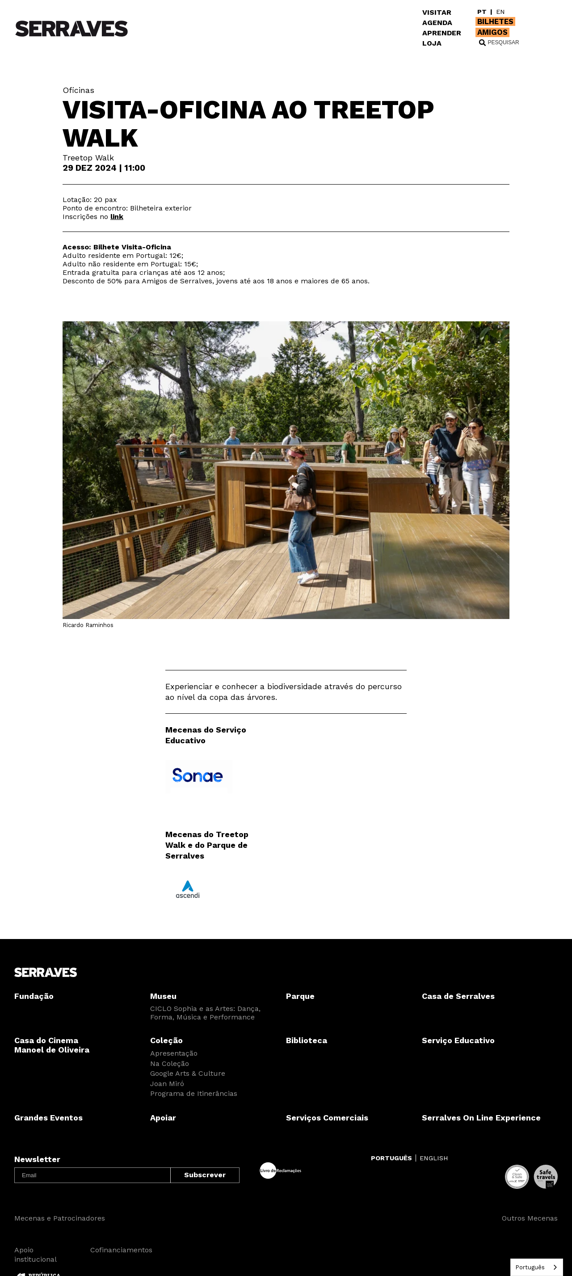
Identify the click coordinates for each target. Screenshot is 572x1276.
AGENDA (437, 22)
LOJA (432, 43)
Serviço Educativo (458, 1040)
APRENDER (441, 33)
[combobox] (536, 1267)
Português (530, 1267)
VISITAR (436, 12)
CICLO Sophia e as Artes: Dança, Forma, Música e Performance (205, 1012)
